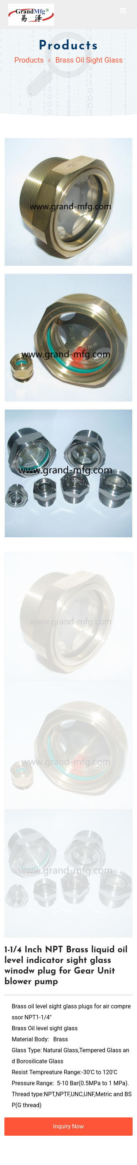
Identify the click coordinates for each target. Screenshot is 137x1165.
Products (28, 60)
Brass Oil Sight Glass (88, 60)
